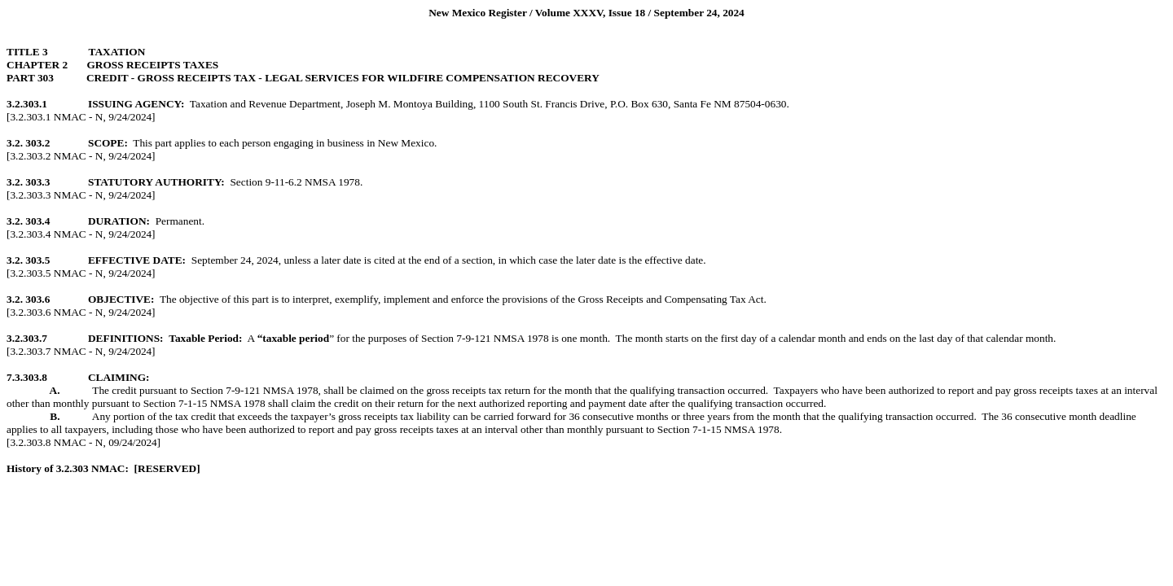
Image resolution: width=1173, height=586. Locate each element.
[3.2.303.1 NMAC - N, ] (81, 117)
